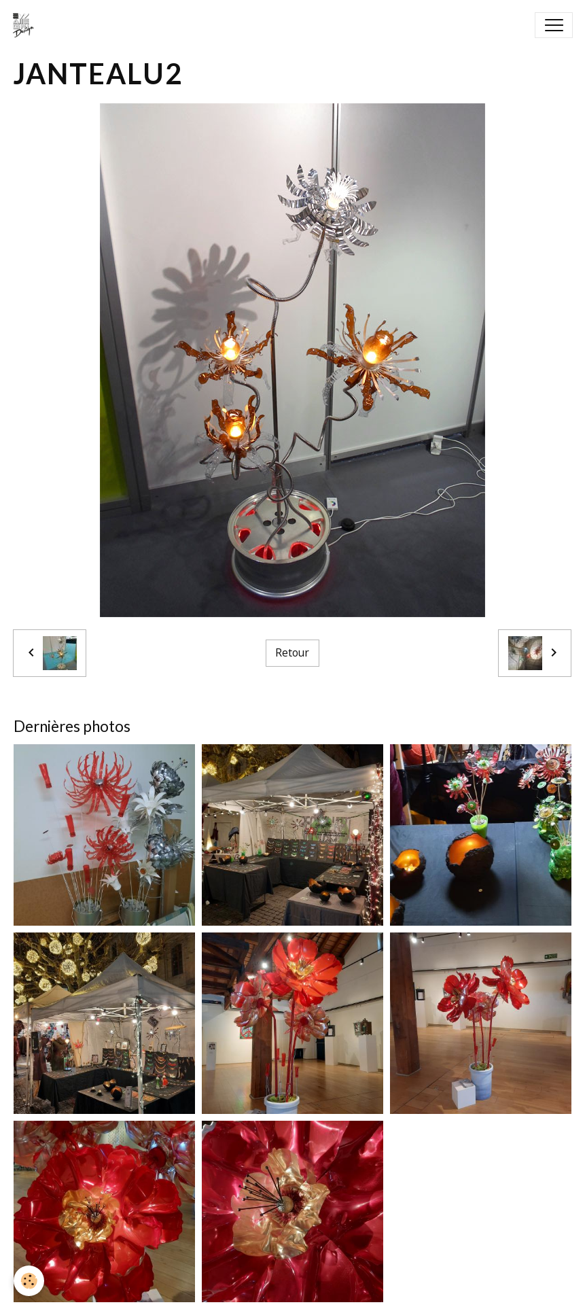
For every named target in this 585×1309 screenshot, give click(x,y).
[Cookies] (29, 1281)
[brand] (26, 25)
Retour (292, 652)
